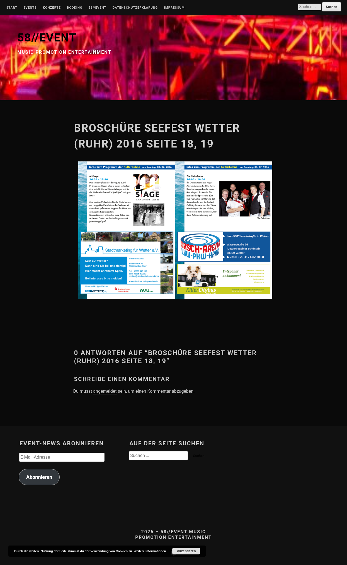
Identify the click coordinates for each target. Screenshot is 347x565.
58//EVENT (46, 37)
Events (30, 7)
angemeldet (105, 391)
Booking (74, 7)
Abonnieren (39, 477)
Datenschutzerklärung (135, 7)
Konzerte (52, 7)
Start (11, 7)
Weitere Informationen (150, 551)
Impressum (174, 7)
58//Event (97, 7)
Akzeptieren (186, 551)
